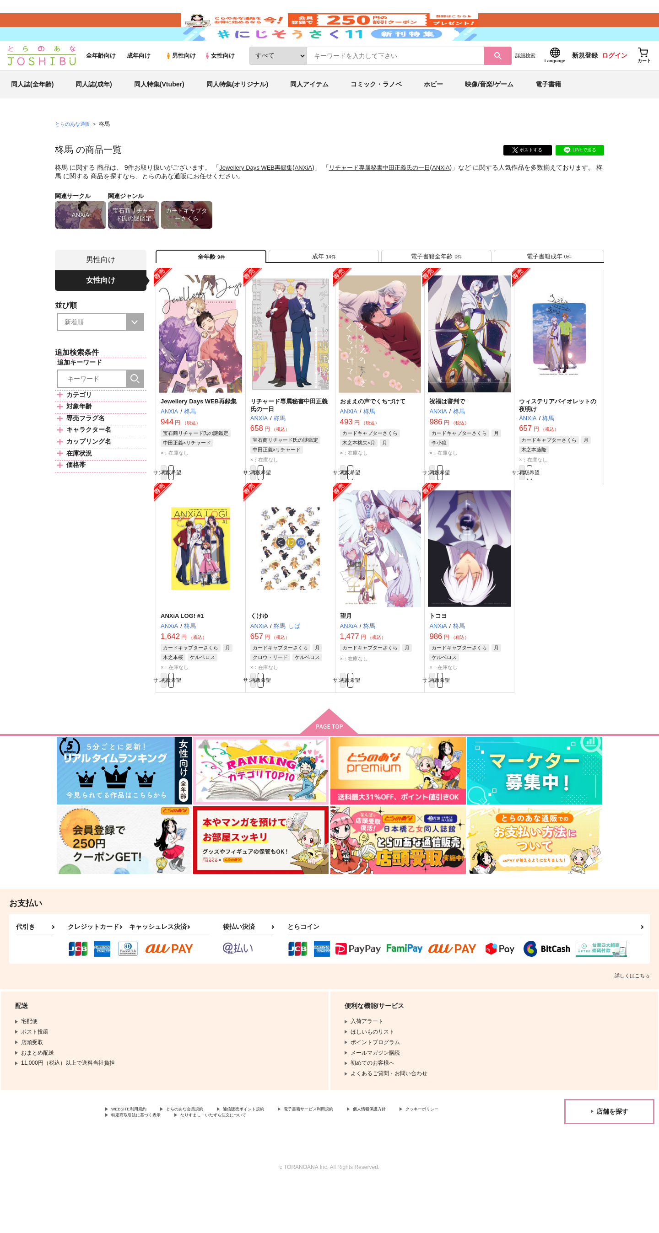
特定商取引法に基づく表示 (208, 1163)
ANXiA (309, 194)
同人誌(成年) (94, 111)
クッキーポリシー (133, 1163)
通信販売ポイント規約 (274, 1156)
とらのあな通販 (74, 151)
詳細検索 (525, 83)
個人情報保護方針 (429, 1156)
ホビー (433, 111)
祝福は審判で (447, 437)
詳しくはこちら (632, 1021)
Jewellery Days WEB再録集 (258, 194)
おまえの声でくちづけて (372, 437)
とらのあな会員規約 (202, 1156)
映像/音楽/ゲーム (489, 111)
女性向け (219, 83)
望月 (346, 656)
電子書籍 (548, 111)
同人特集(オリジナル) (237, 111)
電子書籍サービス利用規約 (354, 1156)
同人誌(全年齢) (32, 111)
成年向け (139, 83)
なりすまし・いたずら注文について (304, 1163)
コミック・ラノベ (376, 111)
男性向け (180, 83)
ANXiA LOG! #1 (182, 656)
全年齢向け (101, 83)
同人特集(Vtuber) (159, 111)
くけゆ (259, 656)
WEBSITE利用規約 (134, 1156)
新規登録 (585, 82)
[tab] (324, 287)
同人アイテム (309, 111)
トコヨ (438, 656)
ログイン (614, 82)
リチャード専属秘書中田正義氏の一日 (390, 194)
